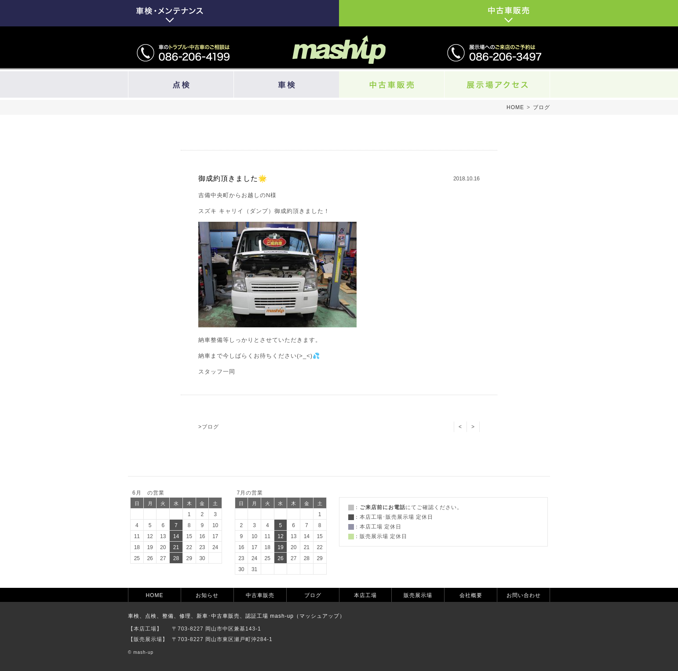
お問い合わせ (524, 595)
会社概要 (470, 595)
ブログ (541, 107)
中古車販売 (260, 595)
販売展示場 (418, 595)
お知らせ (207, 595)
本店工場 (365, 595)
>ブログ (208, 427)
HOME (515, 107)
